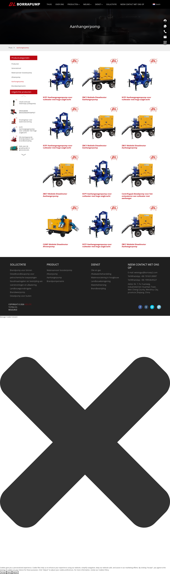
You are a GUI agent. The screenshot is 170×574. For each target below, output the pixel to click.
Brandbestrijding (98, 288)
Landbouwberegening (100, 281)
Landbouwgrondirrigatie (20, 288)
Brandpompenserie (18, 86)
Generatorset (16, 68)
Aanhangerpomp (23, 48)
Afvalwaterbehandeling (101, 274)
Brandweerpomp (17, 292)
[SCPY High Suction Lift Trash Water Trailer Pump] (23, 130)
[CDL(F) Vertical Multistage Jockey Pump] (23, 103)
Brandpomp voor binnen (21, 270)
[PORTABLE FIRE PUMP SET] (23, 112)
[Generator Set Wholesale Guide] (23, 148)
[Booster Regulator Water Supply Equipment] (23, 121)
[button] (23, 155)
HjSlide (28, 304)
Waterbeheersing (98, 285)
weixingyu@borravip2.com (145, 272)
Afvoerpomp (15, 77)
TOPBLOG (12, 307)
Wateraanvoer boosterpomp (21, 73)
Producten (15, 64)
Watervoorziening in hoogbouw (105, 277)
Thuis (10, 48)
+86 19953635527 (149, 280)
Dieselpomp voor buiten (20, 296)
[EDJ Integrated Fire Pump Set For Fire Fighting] (23, 139)
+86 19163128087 (149, 276)
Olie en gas (96, 270)
